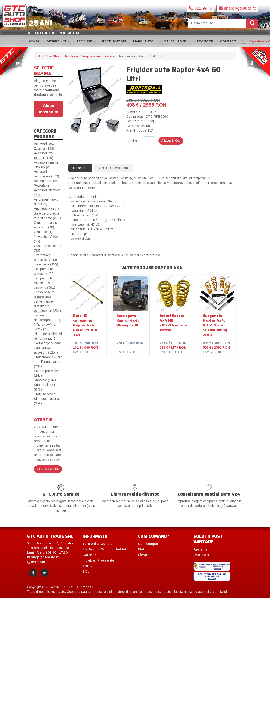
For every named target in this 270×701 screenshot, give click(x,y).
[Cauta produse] (217, 23)
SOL (86, 571)
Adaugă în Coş (170, 140)
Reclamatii (201, 549)
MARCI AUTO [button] (144, 41)
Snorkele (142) (45, 380)
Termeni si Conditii (98, 544)
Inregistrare (71, 33)
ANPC (87, 566)
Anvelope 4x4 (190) (48, 209)
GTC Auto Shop (49, 56)
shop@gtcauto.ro (237, 8)
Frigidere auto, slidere (98, 56)
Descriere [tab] (80, 168)
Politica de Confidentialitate (105, 549)
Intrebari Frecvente (98, 560)
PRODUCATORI (114, 41)
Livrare (143, 555)
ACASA (34, 41)
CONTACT (228, 41)
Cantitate (133, 141)
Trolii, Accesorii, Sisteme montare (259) (46, 398)
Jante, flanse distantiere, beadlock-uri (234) (47, 306)
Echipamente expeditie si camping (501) (44, 282)
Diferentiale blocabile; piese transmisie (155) (46, 259)
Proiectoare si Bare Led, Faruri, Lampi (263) (48, 361)
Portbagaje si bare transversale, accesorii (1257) (47, 347)
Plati (141, 549)
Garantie (89, 555)
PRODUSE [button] (84, 41)
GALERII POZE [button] (175, 41)
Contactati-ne (48, 469)
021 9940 (200, 8)
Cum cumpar (148, 544)
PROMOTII (205, 41)
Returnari (201, 555)
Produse (71, 56)
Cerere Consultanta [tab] (113, 168)
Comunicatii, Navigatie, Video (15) (46, 236)
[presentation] (70, 125)
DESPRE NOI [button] (57, 41)
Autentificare (41, 33)
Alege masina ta (48, 108)
